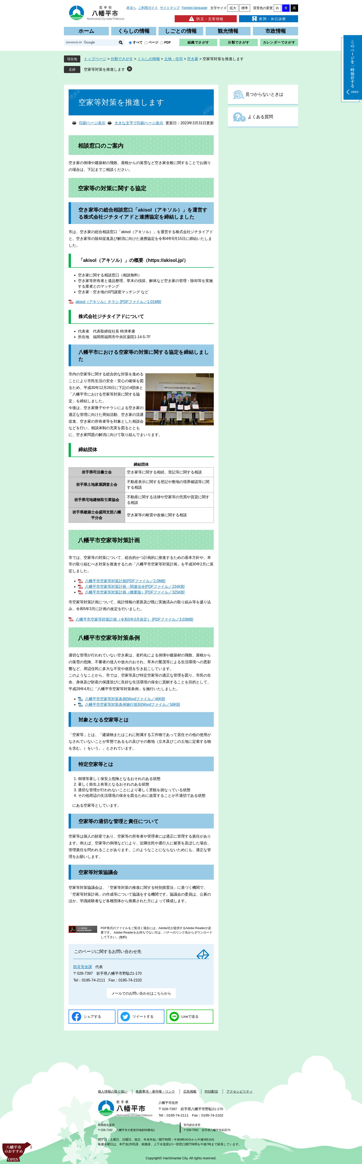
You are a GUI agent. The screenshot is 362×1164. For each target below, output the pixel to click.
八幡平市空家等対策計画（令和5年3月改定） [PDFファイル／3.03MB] (134, 619)
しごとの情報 (181, 31)
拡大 (233, 8)
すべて (138, 42)
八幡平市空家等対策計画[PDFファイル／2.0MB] (125, 581)
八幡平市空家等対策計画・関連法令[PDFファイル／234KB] (135, 587)
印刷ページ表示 (92, 123)
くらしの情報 (134, 31)
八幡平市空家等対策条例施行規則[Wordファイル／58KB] (132, 704)
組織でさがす (198, 42)
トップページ (95, 59)
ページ (153, 42)
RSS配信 (211, 1091)
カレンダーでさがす (279, 42)
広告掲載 (189, 1091)
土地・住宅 (173, 59)
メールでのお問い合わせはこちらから (141, 993)
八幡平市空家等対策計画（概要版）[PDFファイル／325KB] (135, 592)
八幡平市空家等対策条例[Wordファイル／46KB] (125, 699)
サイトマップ (170, 8)
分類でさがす (238, 42)
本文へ (131, 8)
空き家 (192, 59)
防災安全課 (82, 967)
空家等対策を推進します (104, 69)
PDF (167, 42)
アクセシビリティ (239, 1091)
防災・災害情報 (206, 18)
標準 (244, 8)
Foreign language (194, 8)
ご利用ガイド (148, 8)
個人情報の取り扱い (112, 1091)
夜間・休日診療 (268, 18)
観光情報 (228, 31)
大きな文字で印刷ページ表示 (139, 123)
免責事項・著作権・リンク (155, 1091)
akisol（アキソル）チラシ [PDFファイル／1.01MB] (118, 302)
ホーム (86, 31)
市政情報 (275, 31)
